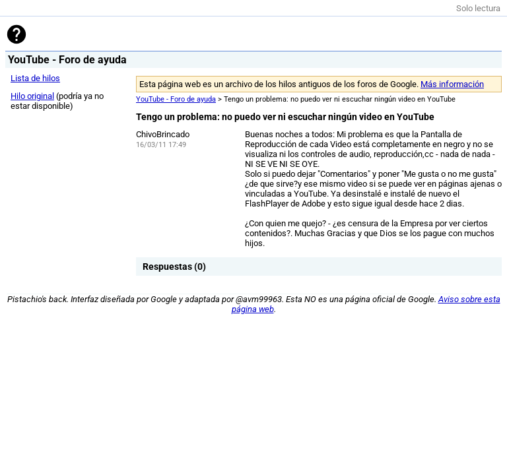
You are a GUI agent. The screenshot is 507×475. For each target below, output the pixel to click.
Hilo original (32, 96)
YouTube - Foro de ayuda (176, 99)
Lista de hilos (35, 78)
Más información (452, 84)
